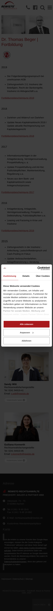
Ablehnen (26, 341)
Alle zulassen (26, 324)
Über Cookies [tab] (43, 276)
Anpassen (26, 332)
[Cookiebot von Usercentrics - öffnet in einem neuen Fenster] (38, 268)
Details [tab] (26, 276)
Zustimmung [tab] (9, 276)
